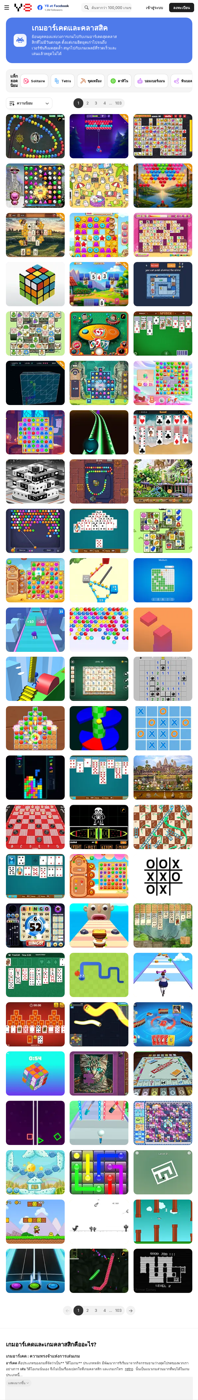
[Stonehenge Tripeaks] (35, 235)
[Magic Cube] (35, 1073)
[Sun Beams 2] (35, 1172)
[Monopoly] (163, 1073)
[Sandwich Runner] (99, 925)
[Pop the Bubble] (99, 136)
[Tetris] (63, 81)
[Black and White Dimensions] (35, 481)
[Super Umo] (163, 1024)
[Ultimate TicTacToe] (163, 728)
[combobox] (29, 103)
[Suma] (35, 136)
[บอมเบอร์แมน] (151, 81)
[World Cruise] (163, 777)
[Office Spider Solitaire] (99, 777)
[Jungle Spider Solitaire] (163, 925)
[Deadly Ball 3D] (99, 432)
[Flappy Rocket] (163, 1222)
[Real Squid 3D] (35, 630)
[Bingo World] (35, 925)
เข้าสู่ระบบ (154, 7)
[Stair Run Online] (35, 679)
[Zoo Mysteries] (163, 481)
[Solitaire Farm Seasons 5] (99, 284)
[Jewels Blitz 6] (99, 383)
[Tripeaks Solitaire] (35, 1024)
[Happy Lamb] (163, 531)
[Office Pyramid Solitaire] (99, 531)
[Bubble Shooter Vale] (163, 185)
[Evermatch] (35, 728)
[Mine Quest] (163, 580)
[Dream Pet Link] (163, 235)
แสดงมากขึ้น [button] (16, 1383)
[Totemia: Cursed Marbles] (99, 481)
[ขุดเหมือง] (91, 81)
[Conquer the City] (99, 580)
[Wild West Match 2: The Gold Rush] (35, 580)
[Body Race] (163, 975)
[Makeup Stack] (99, 1123)
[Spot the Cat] (99, 185)
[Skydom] (163, 383)
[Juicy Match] (99, 876)
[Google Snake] (99, 975)
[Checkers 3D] (35, 827)
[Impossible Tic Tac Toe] (163, 876)
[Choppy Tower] (163, 630)
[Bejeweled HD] (35, 185)
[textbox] (29, 103)
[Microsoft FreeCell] (35, 975)
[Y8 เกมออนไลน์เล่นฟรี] (23, 7)
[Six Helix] (99, 728)
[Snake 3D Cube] (35, 383)
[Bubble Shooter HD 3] (35, 531)
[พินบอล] (183, 81)
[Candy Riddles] (99, 235)
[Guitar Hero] (35, 1271)
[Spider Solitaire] (163, 333)
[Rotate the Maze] (163, 1172)
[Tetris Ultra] (35, 777)
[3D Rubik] (35, 284)
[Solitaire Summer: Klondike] (163, 432)
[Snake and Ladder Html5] (163, 827)
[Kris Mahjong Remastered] (163, 136)
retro (129, 1369)
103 (118, 103)
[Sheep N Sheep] (35, 333)
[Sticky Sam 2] (163, 1271)
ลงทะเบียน (181, 7)
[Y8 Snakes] (99, 1271)
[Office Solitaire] (35, 876)
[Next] (184, 77)
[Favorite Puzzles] (99, 1073)
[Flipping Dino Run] (99, 1222)
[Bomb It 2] (163, 1123)
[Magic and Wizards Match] (35, 432)
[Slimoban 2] (163, 284)
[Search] (85, 7)
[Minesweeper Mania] (163, 679)
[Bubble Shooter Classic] (99, 630)
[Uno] (99, 333)
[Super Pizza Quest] (35, 1222)
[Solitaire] (34, 81)
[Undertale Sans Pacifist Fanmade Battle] (99, 827)
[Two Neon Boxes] (35, 1123)
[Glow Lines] (99, 1172)
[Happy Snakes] (99, 1024)
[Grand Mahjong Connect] (99, 679)
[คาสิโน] (119, 81)
